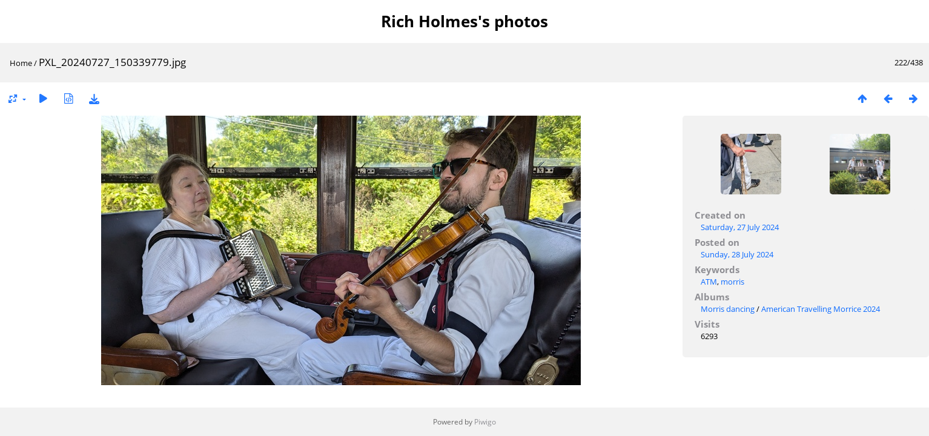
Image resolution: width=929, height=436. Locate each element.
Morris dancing (728, 308)
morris (732, 281)
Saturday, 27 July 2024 (740, 227)
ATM (709, 281)
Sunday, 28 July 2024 (737, 254)
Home (21, 63)
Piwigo (485, 422)
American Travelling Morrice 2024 (820, 308)
